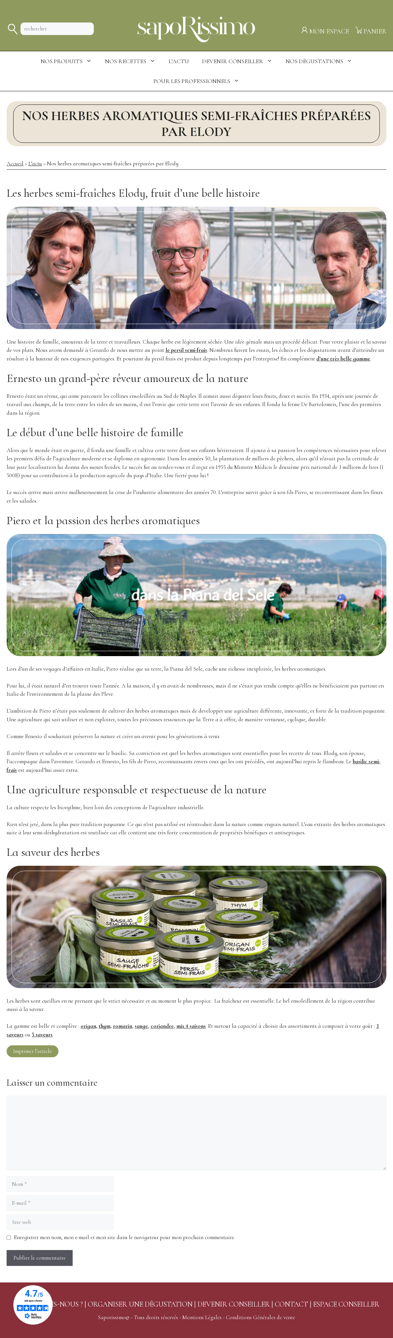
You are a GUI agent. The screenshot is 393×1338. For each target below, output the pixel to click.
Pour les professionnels (200, 81)
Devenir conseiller (240, 61)
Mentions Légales (202, 1317)
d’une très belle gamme (343, 358)
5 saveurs (42, 1034)
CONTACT (291, 1304)
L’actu (179, 61)
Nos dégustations (322, 61)
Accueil (15, 163)
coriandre (162, 1026)
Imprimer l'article (32, 1051)
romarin (122, 1026)
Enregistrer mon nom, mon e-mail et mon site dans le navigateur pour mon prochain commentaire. (124, 1237)
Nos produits (69, 61)
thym (104, 1026)
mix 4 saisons (191, 1026)
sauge (141, 1026)
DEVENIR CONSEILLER (233, 1304)
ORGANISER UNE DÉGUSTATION (140, 1304)
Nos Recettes (133, 61)
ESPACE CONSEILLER (346, 1304)
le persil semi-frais (186, 350)
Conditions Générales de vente (260, 1317)
